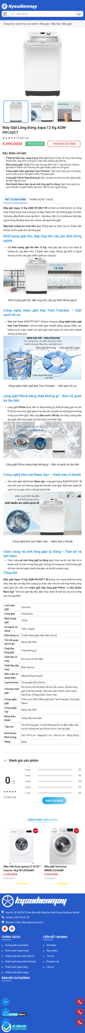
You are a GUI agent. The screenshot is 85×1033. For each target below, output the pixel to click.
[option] (42, 64)
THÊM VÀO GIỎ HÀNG (64, 143)
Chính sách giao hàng (15, 967)
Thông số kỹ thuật (41, 199)
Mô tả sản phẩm (15, 199)
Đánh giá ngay (54, 800)
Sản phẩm (50, 950)
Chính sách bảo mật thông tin (19, 961)
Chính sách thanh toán (15, 950)
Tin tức (48, 956)
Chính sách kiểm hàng (15, 972)
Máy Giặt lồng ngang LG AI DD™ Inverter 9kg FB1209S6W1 (22, 868)
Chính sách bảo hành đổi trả (18, 956)
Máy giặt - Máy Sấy (50, 23)
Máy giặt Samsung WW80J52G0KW (55, 868)
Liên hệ (48, 967)
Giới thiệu (49, 945)
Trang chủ (8, 23)
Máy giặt (67, 23)
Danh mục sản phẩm (27, 23)
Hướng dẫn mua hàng (15, 945)
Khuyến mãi (51, 961)
